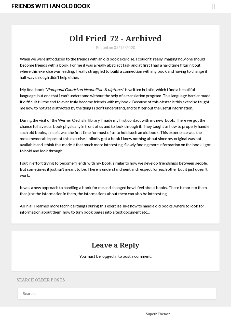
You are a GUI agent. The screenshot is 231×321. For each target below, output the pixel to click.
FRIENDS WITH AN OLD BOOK (50, 6)
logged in (109, 256)
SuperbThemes (158, 314)
